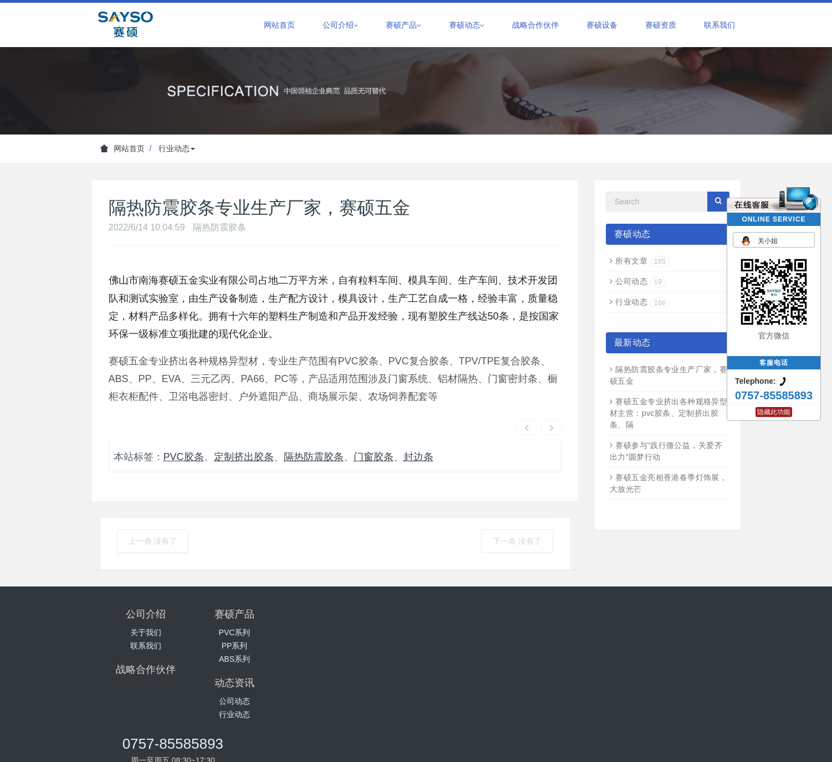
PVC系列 (254, 600)
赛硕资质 (660, 24)
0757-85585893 (605, 587)
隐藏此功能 (773, 412)
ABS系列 (253, 626)
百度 (416, 692)
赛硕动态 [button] (466, 25)
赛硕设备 (601, 24)
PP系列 (254, 613)
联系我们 (719, 24)
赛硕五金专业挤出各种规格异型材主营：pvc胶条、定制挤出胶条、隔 (668, 413)
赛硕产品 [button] (403, 25)
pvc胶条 (181, 427)
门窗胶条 (369, 427)
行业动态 (177, 148)
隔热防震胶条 (309, 427)
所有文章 (642, 260)
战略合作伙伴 (535, 24)
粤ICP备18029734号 (511, 719)
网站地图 (416, 747)
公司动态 (640, 281)
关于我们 (145, 600)
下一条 (517, 508)
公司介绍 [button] (340, 25)
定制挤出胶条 (239, 427)
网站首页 (279, 24)
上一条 (153, 508)
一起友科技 (455, 692)
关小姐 (758, 240)
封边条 (413, 427)
